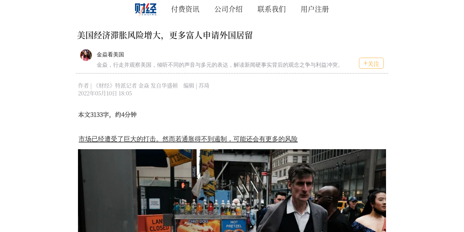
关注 (371, 63)
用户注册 (315, 9)
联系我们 (271, 9)
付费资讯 (185, 9)
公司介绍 (228, 9)
